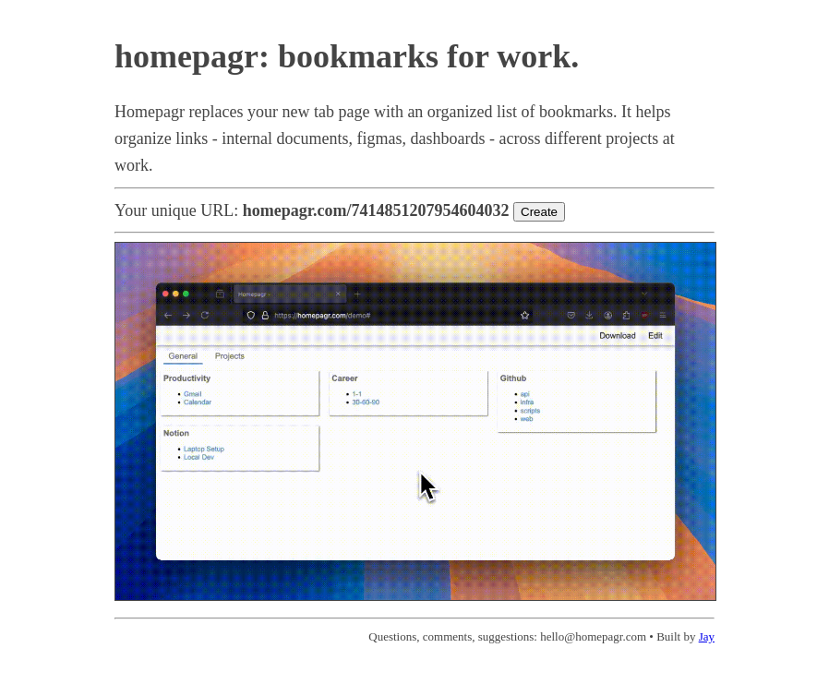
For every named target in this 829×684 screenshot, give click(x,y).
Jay (707, 636)
